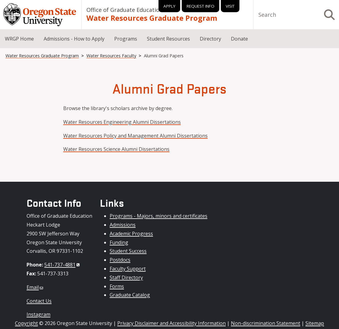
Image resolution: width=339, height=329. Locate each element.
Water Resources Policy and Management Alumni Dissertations (135, 135)
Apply (169, 6)
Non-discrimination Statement (265, 323)
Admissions (123, 224)
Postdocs (120, 259)
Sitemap (314, 323)
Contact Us (39, 301)
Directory (210, 38)
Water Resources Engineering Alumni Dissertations (122, 122)
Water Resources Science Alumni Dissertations (116, 149)
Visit (230, 6)
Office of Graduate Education (124, 9)
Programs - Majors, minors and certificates (158, 216)
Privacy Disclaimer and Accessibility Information (171, 323)
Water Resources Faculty (111, 56)
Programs (125, 38)
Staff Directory (126, 277)
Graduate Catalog (130, 294)
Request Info (200, 6)
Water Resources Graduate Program (151, 18)
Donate (239, 38)
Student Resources (168, 38)
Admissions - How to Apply (74, 38)
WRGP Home (19, 38)
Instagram (38, 314)
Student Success (128, 251)
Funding (119, 242)
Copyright (26, 323)
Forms (117, 286)
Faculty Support (128, 268)
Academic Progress (131, 233)
